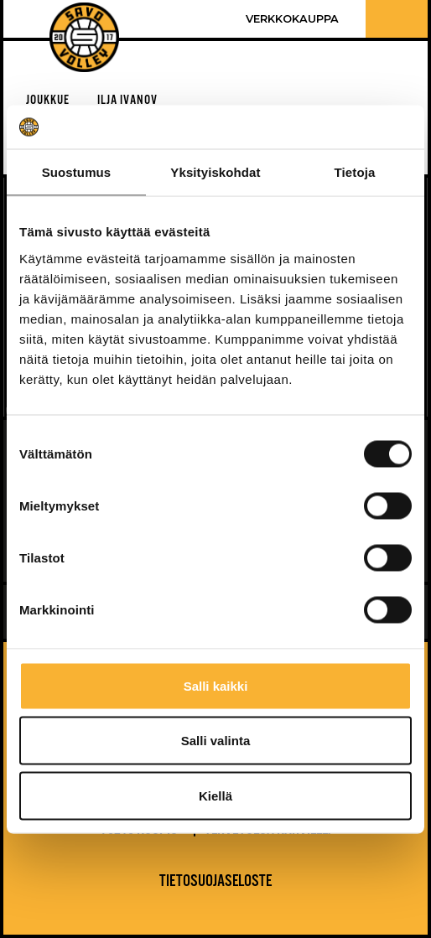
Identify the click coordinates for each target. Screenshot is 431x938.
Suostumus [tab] (77, 172)
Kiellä (215, 795)
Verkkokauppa (292, 19)
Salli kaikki (216, 685)
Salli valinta (216, 740)
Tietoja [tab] (355, 172)
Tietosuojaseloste (215, 882)
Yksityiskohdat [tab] (215, 172)
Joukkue (48, 100)
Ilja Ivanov (127, 100)
